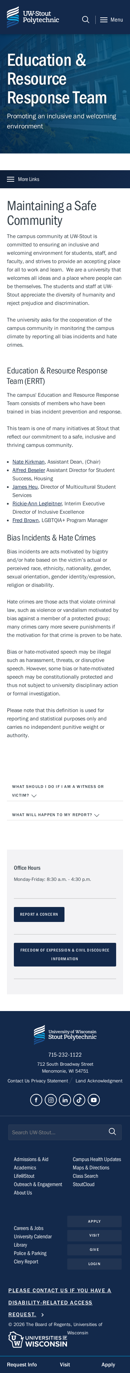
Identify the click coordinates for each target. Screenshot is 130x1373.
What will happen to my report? (56, 815)
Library (20, 1245)
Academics (25, 1168)
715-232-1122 (65, 1054)
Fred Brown (25, 520)
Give (94, 1249)
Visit (94, 1235)
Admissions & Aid (31, 1159)
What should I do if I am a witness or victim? (58, 791)
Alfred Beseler (28, 470)
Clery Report (26, 1261)
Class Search (85, 1176)
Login (94, 1264)
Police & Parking (30, 1253)
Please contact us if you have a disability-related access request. (60, 1302)
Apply (94, 1221)
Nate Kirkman (28, 462)
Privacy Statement (50, 1081)
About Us (23, 1193)
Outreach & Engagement (38, 1184)
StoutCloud (84, 1184)
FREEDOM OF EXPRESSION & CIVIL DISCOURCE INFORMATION (65, 955)
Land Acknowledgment (98, 1081)
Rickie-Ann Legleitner (37, 503)
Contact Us (19, 1081)
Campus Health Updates (97, 1159)
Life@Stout (24, 1176)
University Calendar (33, 1236)
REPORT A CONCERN (39, 914)
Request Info (22, 1365)
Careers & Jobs (28, 1228)
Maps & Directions (91, 1168)
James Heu (25, 487)
